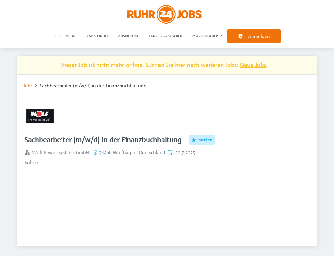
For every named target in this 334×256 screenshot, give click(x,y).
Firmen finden (96, 35)
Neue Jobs (253, 65)
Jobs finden (64, 35)
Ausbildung (129, 35)
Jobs (27, 85)
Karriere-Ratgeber (165, 35)
